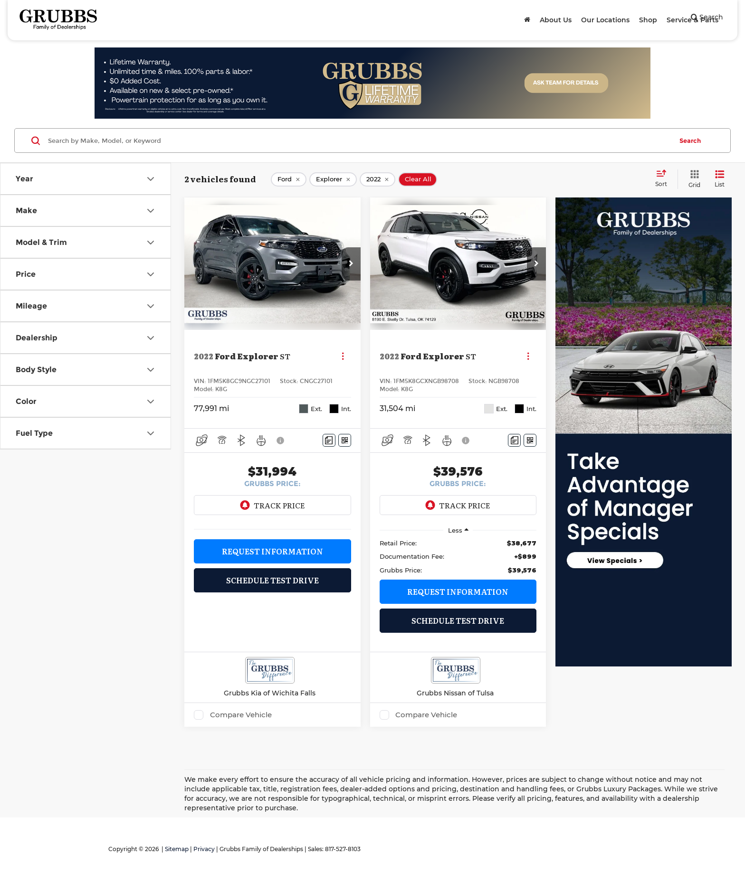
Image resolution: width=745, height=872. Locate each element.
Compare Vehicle (241, 715)
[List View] (719, 179)
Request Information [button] (272, 551)
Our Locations (605, 20)
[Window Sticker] (344, 440)
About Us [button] (556, 20)
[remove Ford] (288, 179)
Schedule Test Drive (272, 580)
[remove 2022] (377, 179)
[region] (458, 556)
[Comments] (329, 440)
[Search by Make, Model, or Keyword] (359, 140)
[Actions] (342, 356)
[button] (351, 264)
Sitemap (177, 849)
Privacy (204, 849)
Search (690, 140)
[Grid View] (692, 179)
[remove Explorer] (333, 179)
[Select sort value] (664, 178)
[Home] (527, 20)
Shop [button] (648, 20)
